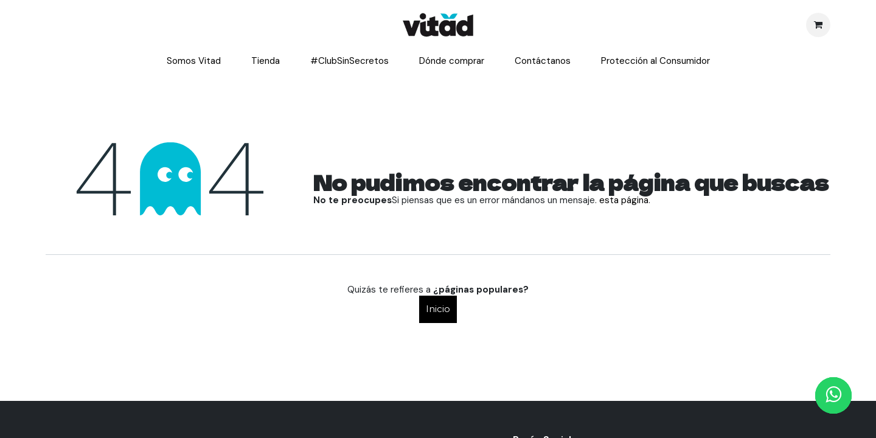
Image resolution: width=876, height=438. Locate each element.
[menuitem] (193, 61)
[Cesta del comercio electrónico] (818, 25)
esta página (623, 200)
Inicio (438, 309)
